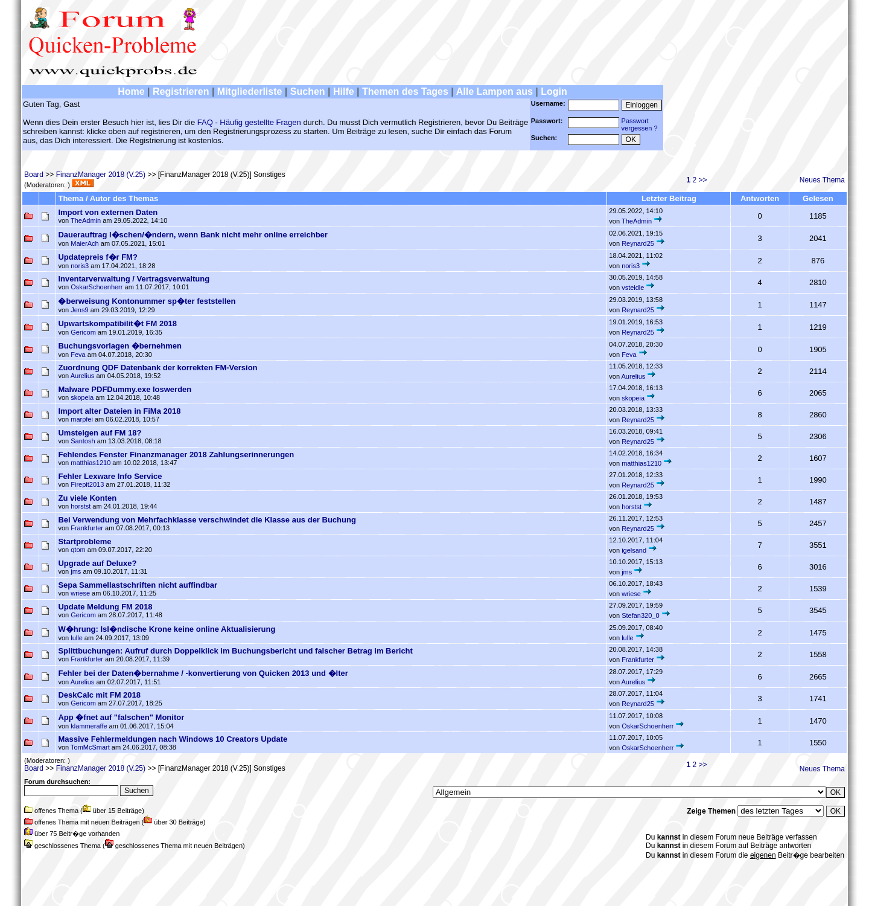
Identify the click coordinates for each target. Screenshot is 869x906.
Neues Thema (822, 180)
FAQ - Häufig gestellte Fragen (249, 122)
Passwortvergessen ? (640, 124)
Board (33, 174)
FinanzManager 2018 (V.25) (100, 174)
